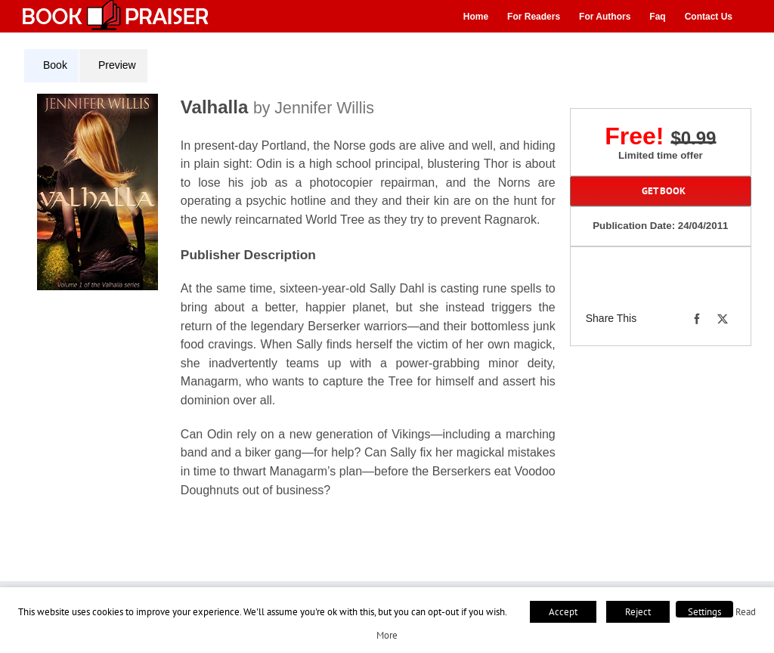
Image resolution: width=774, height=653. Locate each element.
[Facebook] (697, 319)
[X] (722, 319)
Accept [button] (563, 611)
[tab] (51, 65)
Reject (638, 611)
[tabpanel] (295, 305)
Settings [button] (704, 611)
